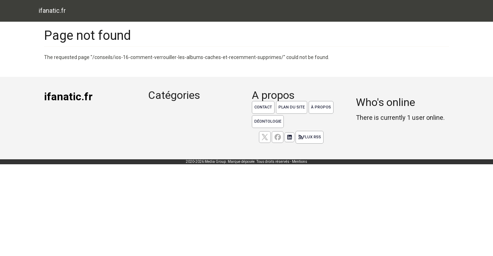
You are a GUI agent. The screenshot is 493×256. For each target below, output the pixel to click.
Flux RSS (309, 137)
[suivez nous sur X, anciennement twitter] (265, 137)
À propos (321, 107)
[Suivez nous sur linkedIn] (289, 137)
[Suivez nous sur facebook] (277, 137)
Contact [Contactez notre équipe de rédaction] (263, 107)
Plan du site (291, 107)
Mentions (299, 162)
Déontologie (267, 121)
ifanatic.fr (52, 10)
